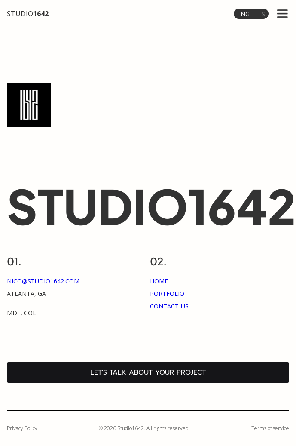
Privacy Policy (22, 428)
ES (261, 14)
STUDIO (28, 13)
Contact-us (169, 306)
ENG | (246, 14)
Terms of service (270, 428)
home (159, 281)
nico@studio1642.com (43, 281)
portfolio (167, 293)
